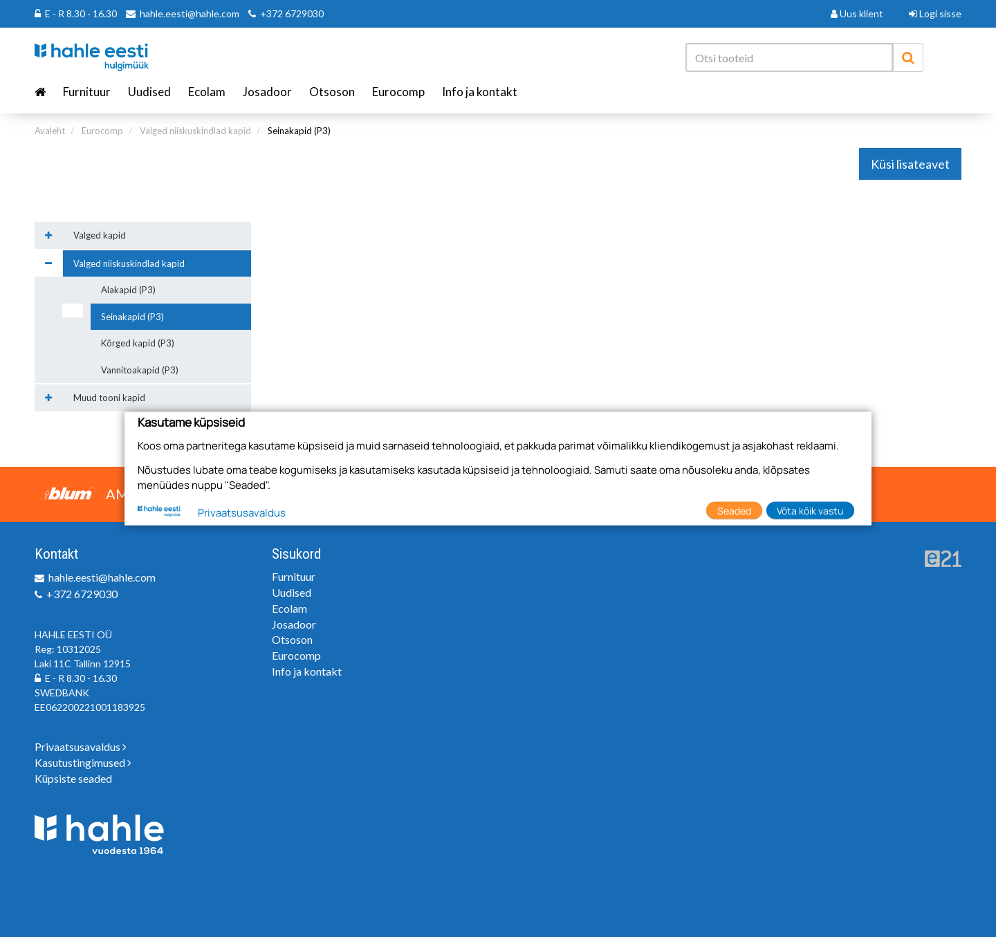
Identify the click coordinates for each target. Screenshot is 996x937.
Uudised (149, 91)
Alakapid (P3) (128, 289)
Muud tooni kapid (109, 397)
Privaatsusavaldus (81, 746)
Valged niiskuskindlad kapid (195, 130)
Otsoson (332, 91)
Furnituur (87, 91)
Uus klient (857, 13)
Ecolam (206, 91)
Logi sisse (935, 13)
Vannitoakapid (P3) (139, 369)
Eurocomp (398, 91)
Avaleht (50, 130)
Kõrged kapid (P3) (137, 343)
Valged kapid (99, 235)
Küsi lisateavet (910, 163)
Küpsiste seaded (73, 778)
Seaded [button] (734, 510)
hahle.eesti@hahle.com (189, 13)
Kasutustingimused (83, 762)
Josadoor (267, 91)
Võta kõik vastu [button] (810, 510)
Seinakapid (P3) (299, 130)
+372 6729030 (292, 13)
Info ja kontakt (479, 91)
